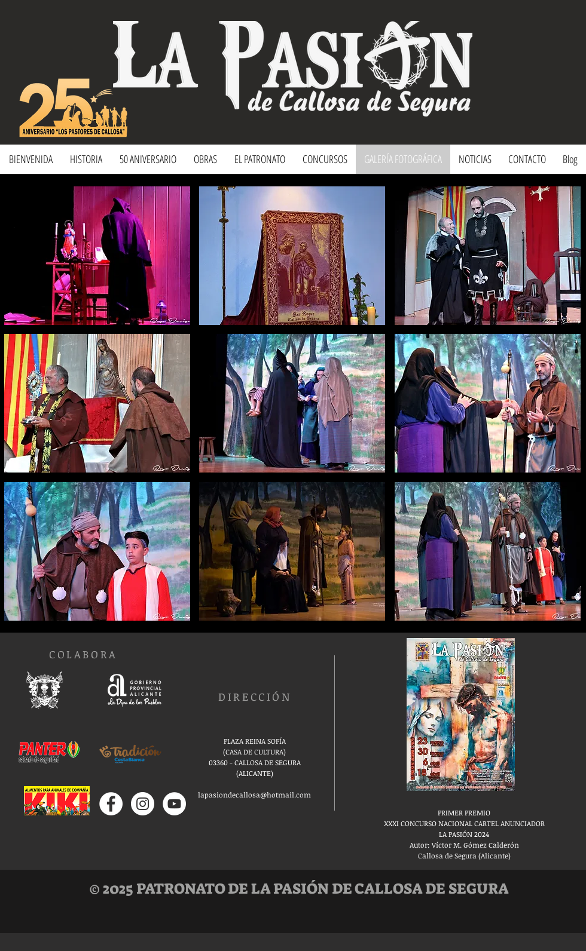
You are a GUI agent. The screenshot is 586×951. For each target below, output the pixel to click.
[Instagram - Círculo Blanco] (142, 803)
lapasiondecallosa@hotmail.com (254, 794)
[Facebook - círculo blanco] (111, 803)
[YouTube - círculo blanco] (174, 803)
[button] (97, 255)
